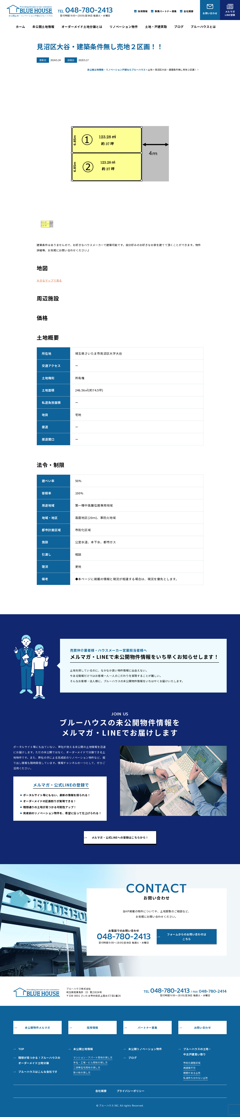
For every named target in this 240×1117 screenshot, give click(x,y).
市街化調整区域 (191, 1062)
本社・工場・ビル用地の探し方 (90, 1062)
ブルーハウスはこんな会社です (38, 1072)
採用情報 (143, 11)
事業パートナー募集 (166, 11)
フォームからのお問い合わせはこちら (186, 936)
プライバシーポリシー (131, 1091)
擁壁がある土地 (191, 1072)
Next (199, 150)
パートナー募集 (147, 1028)
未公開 (43, 26)
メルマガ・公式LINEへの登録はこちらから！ (120, 837)
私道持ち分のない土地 (195, 1077)
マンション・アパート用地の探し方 (92, 1057)
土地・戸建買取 (156, 26)
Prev (40, 150)
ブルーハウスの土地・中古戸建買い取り (197, 1051)
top (21, 1049)
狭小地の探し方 (81, 1072)
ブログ (179, 26)
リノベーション (124, 26)
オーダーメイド (82, 26)
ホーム (20, 26)
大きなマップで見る (49, 280)
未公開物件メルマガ (37, 1028)
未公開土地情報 (83, 1049)
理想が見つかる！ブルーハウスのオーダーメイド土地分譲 (39, 1060)
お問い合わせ (202, 1028)
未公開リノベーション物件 (145, 1049)
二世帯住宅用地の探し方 (86, 1067)
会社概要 (189, 11)
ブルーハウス (203, 26)
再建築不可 (189, 1067)
